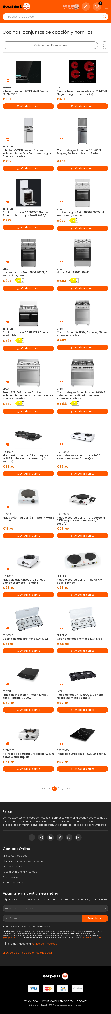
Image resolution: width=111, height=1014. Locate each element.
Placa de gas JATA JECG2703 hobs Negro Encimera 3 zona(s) (80, 696)
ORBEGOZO (9, 451)
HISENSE (7, 87)
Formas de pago (13, 882)
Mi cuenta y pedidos (15, 855)
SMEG (60, 328)
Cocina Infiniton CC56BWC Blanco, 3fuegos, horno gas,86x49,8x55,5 (25, 214)
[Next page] (63, 788)
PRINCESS (8, 514)
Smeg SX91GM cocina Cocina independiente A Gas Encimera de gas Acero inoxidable (28, 395)
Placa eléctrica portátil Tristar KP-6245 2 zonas (79, 581)
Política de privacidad (57, 1001)
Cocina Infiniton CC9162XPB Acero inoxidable (25, 334)
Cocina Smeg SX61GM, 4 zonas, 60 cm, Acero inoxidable (82, 334)
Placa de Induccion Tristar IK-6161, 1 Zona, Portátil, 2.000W (26, 696)
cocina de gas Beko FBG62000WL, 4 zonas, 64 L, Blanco (80, 214)
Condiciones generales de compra (24, 861)
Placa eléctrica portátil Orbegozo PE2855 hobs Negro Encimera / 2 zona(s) (25, 458)
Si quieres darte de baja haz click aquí (28, 953)
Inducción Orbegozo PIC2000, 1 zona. (81, 754)
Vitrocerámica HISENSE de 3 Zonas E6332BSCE (25, 92)
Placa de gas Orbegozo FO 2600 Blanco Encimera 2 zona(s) (78, 457)
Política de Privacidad (92, 937)
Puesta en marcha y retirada (20, 871)
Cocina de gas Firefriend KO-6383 (79, 639)
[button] (104, 45)
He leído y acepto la (30, 943)
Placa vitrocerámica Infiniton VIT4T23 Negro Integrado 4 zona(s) (82, 92)
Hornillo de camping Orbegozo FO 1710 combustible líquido (28, 755)
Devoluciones (11, 877)
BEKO (59, 208)
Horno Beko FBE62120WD (73, 272)
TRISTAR (7, 691)
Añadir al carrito (28, 106)
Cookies (82, 1001)
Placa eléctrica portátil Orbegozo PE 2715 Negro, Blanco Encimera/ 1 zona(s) (81, 521)
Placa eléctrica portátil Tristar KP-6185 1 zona (28, 519)
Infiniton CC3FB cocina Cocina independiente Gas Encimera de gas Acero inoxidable (27, 153)
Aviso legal (31, 1001)
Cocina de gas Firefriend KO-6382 (25, 639)
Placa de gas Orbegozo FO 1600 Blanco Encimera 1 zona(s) (24, 581)
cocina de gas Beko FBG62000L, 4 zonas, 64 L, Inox (25, 274)
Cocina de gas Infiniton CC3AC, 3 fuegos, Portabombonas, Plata (79, 151)
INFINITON (62, 87)
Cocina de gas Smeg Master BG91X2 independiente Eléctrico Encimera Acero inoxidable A (81, 395)
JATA (59, 691)
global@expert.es (10, 937)
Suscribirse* (95, 918)
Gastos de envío (13, 866)
